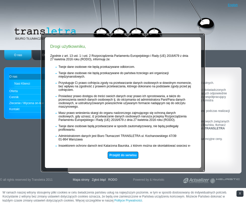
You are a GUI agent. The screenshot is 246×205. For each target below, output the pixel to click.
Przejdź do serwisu (120, 154)
